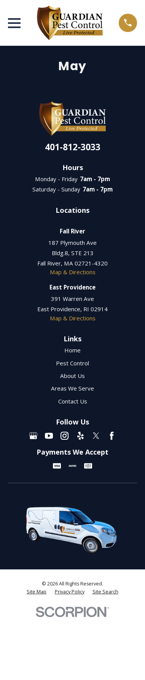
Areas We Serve (72, 388)
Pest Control (72, 363)
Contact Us (72, 401)
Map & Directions (73, 272)
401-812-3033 (72, 147)
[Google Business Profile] (33, 436)
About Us (72, 375)
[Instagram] (65, 436)
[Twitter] (96, 436)
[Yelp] (80, 436)
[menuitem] (36, 591)
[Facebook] (112, 436)
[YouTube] (49, 436)
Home (72, 350)
